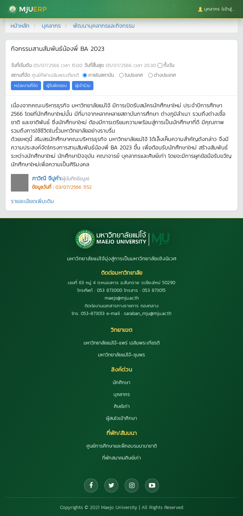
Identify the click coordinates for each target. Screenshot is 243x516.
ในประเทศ (134, 75)
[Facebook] (91, 485)
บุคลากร (51, 25)
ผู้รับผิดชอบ (56, 85)
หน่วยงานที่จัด (26, 85)
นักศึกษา (121, 382)
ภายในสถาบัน (101, 75)
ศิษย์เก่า (122, 406)
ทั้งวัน (168, 65)
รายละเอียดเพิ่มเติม (32, 201)
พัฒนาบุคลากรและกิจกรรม (104, 25)
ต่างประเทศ (165, 75)
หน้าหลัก (20, 25)
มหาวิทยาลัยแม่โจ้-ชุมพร (121, 354)
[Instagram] (132, 485)
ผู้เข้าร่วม (82, 85)
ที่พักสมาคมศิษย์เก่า (121, 458)
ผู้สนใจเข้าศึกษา (121, 418)
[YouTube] (152, 485)
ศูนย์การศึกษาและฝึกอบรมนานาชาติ (121, 446)
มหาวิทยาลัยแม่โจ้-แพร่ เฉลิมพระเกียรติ (122, 343)
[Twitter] (111, 485)
